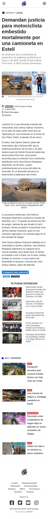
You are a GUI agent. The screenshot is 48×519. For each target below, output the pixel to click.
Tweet (6, 276)
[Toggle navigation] (3, 3)
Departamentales (29, 483)
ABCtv (22, 489)
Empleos (12, 489)
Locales (14, 483)
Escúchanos (34, 489)
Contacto (30, 492)
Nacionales (15, 486)
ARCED (30, 512)
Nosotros (18, 492)
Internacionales (30, 486)
